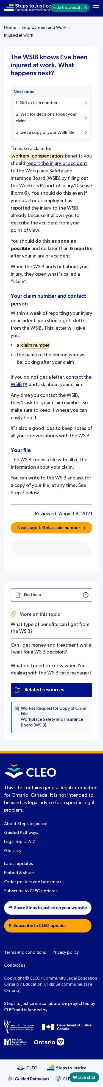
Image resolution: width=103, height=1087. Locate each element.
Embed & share (19, 873)
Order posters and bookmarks (33, 882)
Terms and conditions (25, 952)
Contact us (14, 965)
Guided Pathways (21, 833)
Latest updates (18, 864)
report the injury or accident (56, 163)
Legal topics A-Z (19, 842)
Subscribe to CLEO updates (30, 891)
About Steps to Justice (25, 824)
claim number (35, 345)
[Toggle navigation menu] (95, 8)
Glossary (12, 851)
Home (10, 28)
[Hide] (85, 7)
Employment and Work (44, 28)
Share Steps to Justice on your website (48, 908)
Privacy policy (65, 952)
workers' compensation (37, 156)
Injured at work (18, 35)
